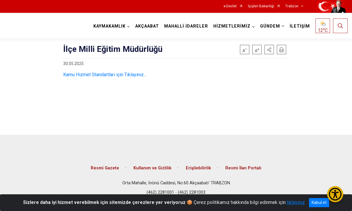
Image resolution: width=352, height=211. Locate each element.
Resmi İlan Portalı (243, 167)
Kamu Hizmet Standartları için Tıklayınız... (104, 74)
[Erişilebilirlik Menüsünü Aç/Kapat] (335, 194)
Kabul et (319, 202)
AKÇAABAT (147, 26)
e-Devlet (230, 6)
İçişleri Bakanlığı (261, 6)
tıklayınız (296, 202)
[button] (269, 49)
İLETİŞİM (300, 26)
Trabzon (291, 6)
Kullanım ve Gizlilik (152, 167)
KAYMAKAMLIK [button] (109, 26)
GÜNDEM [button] (270, 26)
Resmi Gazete (105, 167)
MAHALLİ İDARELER (186, 26)
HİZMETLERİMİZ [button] (231, 26)
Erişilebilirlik (198, 167)
